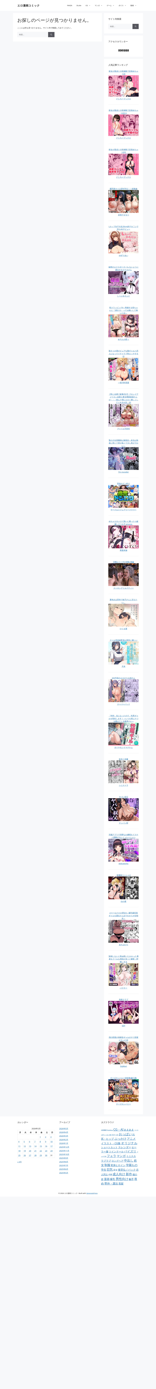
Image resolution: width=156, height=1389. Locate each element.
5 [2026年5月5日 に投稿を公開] (24, 1141)
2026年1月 (63, 1143)
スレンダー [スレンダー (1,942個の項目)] (124, 1147)
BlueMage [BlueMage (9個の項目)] (110, 1130)
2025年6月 (63, 1169)
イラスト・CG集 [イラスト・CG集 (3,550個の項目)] (111, 1143)
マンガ (100, 5)
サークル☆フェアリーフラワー (123, 509)
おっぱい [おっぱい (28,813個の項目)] (125, 1134)
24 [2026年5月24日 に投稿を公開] (51, 1151)
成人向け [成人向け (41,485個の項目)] (119, 1174)
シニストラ (123, 785)
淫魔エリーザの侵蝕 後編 (123, 562)
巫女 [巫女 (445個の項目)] (115, 1169)
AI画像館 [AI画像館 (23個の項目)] (104, 1130)
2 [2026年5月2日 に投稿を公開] (45, 1137)
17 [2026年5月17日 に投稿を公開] (51, 1146)
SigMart (123, 1066)
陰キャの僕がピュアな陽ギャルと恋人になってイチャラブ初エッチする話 (123, 354)
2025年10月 (64, 1154)
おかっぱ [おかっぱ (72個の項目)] (115, 1134)
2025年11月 (64, 1150)
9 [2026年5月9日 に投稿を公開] (45, 1141)
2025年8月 (63, 1161)
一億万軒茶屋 (123, 382)
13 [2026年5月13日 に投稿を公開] (30, 1146)
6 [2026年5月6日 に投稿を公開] (29, 1141)
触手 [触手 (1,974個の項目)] (131, 1179)
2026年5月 (63, 1128)
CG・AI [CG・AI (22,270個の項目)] (118, 1129)
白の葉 (123, 901)
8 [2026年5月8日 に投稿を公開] (40, 1141)
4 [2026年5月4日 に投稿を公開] (18, 1141)
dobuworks (123, 863)
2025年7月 (63, 1165)
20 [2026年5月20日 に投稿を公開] (30, 1151)
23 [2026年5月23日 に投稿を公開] (46, 1151)
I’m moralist (123, 472)
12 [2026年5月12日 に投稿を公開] (25, 1146)
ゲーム (111, 5)
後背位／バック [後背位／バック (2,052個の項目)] (127, 1169)
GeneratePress (92, 1193)
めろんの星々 (123, 339)
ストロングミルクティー (123, 588)
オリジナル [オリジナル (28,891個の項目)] (129, 1143)
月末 (123, 666)
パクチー (123, 988)
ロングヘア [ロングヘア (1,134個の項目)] (118, 1160)
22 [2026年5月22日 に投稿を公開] (41, 1151)
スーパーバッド (123, 704)
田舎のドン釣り (123, 483)
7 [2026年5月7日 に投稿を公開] (34, 1141)
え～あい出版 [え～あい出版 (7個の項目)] (107, 1135)
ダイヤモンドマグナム (123, 747)
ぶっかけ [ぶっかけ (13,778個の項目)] (120, 1139)
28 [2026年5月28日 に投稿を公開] (35, 1155)
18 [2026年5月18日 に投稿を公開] (19, 1151)
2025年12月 (64, 1147)
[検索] (51, 34)
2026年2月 (63, 1139)
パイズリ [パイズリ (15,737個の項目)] (130, 1151)
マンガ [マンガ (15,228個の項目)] (121, 1156)
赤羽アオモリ (123, 215)
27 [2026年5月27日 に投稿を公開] (30, 1155)
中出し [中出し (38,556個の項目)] (128, 1160)
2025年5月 (63, 1173)
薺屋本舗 (123, 550)
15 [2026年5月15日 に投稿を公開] (41, 1146)
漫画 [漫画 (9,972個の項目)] (107, 1179)
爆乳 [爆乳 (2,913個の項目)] (112, 1179)
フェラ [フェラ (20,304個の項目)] (111, 1156)
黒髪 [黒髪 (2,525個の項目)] (121, 1183)
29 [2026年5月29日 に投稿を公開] (41, 1155)
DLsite (78, 5)
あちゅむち (123, 944)
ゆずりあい (123, 255)
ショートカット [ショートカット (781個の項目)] (109, 1147)
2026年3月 (63, 1136)
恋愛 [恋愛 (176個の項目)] (110, 1174)
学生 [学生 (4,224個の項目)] (103, 1169)
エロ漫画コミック (28, 5)
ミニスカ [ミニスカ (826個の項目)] (131, 1156)
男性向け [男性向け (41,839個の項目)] (122, 1179)
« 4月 (19, 1162)
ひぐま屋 (123, 628)
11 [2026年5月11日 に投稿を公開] (19, 1146)
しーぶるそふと (123, 296)
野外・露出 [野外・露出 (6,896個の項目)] (111, 1183)
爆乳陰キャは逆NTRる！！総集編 (123, 188)
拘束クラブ (123, 999)
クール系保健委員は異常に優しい (123, 640)
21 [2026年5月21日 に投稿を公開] (35, 1151)
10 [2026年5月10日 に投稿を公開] (51, 1141)
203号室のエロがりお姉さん (123, 678)
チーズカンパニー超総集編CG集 (123, 1078)
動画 (135, 5)
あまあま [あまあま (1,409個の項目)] (129, 1129)
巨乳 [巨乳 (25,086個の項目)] (110, 1169)
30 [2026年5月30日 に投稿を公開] (46, 1155)
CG (89, 5)
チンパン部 (123, 823)
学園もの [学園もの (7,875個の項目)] (131, 1165)
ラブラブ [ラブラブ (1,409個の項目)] (106, 1160)
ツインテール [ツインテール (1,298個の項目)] (116, 1151)
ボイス (123, 5)
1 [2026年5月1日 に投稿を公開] (40, 1137)
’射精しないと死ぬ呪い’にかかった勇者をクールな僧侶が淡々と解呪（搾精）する (123, 959)
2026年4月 (63, 1132)
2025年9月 (63, 1158)
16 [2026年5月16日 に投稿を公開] (46, 1146)
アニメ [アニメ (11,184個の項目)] (131, 1139)
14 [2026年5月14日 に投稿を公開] (35, 1146)
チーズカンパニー (123, 1104)
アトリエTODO (123, 428)
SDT (123, 1025)
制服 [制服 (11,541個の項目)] (107, 1165)
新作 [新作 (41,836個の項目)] (129, 1174)
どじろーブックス (123, 99)
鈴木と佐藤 (123, 759)
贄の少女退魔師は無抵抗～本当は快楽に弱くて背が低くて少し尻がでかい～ (123, 443)
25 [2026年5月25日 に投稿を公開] (19, 1155)
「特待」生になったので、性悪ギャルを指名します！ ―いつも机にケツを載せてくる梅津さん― (123, 718)
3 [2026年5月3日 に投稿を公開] (50, 1137)
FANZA (69, 5)
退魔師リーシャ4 (124, 875)
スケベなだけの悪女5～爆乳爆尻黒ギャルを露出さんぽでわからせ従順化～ (123, 916)
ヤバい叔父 (123, 797)
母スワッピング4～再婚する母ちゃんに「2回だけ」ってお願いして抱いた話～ (123, 310)
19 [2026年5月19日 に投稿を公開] (25, 1151)
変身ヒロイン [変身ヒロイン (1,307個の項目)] (118, 1165)
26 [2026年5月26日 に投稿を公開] (25, 1155)
